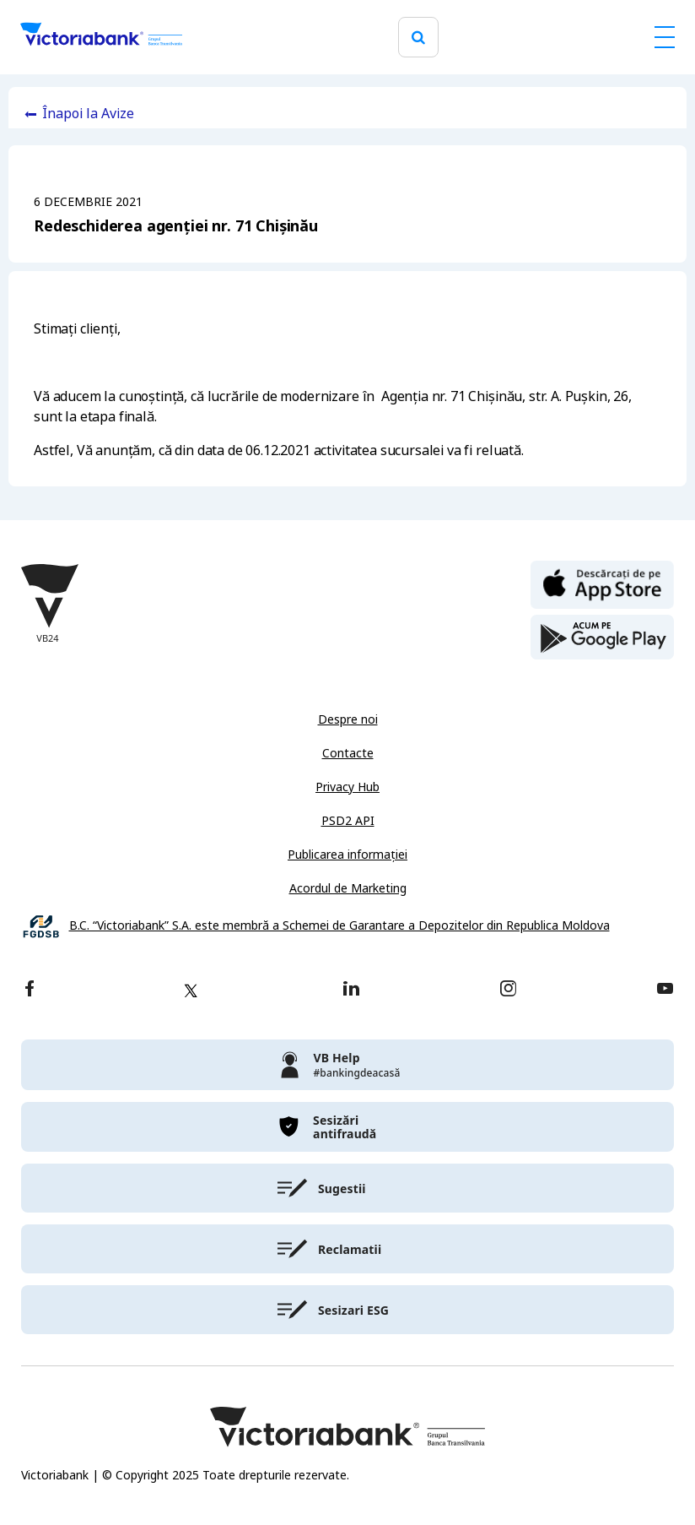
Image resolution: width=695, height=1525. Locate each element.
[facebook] (29, 990)
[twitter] (190, 990)
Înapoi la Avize (88, 113)
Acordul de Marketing (348, 888)
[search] (418, 37)
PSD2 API (347, 820)
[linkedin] (351, 990)
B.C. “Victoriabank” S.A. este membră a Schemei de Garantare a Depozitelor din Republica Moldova (339, 926)
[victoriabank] (347, 1064)
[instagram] (507, 990)
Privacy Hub (347, 787)
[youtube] (665, 990)
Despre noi (348, 719)
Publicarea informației (347, 854)
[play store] (602, 637)
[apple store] (602, 583)
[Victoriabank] (101, 37)
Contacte (348, 753)
